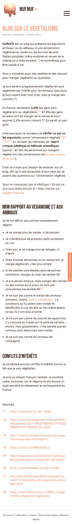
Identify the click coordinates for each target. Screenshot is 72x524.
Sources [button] (8, 404)
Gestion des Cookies (48, 515)
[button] (37, 60)
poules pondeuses (40, 299)
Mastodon (22, 515)
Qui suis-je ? (9, 515)
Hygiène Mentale (13, 193)
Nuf (28, 9)
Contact (32, 515)
